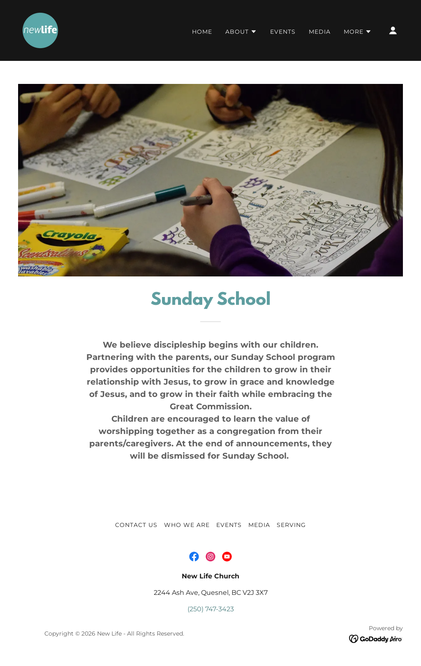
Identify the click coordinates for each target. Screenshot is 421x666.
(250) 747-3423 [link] (210, 609)
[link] (40, 30)
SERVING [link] (291, 525)
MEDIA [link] (320, 31)
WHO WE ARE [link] (187, 525)
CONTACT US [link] (136, 525)
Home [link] (202, 31)
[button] (241, 32)
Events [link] (283, 31)
